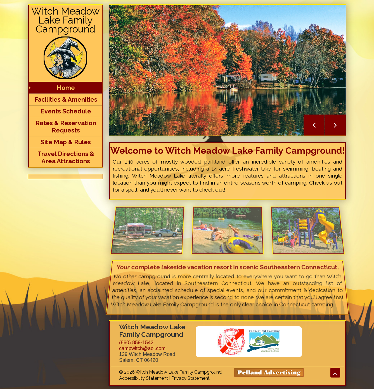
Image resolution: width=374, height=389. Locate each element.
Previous (314, 125)
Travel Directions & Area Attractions (65, 157)
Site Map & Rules (66, 142)
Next (335, 125)
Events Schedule (66, 111)
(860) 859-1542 (136, 342)
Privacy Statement (190, 378)
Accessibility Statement (143, 378)
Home (66, 87)
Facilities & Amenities (65, 99)
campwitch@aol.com (142, 348)
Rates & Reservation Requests (65, 126)
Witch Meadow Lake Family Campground (65, 20)
